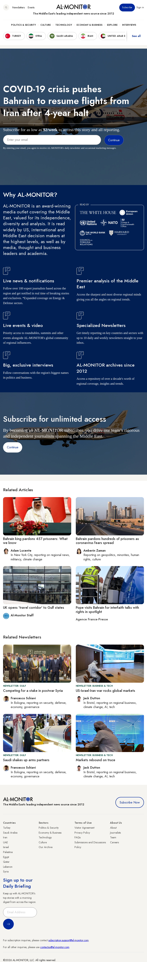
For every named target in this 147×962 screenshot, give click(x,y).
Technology (63, 25)
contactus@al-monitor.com (54, 947)
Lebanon (7, 867)
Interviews (129, 25)
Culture (45, 25)
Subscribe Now (130, 802)
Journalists (115, 833)
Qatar (6, 862)
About (113, 828)
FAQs (77, 837)
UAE (5, 842)
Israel (6, 847)
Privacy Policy (82, 833)
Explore (112, 25)
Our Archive (45, 847)
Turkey (6, 828)
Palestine (8, 852)
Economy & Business (89, 25)
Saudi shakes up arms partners (26, 760)
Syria (6, 871)
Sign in (140, 7)
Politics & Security (23, 25)
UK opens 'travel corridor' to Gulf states (33, 607)
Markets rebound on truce (95, 760)
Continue (12, 447)
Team (113, 837)
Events (31, 7)
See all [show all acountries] (136, 36)
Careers (114, 842)
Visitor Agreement (84, 828)
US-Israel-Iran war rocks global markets (105, 690)
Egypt (6, 857)
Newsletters (18, 7)
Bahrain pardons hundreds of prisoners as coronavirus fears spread (107, 540)
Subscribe (127, 7)
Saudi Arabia (10, 833)
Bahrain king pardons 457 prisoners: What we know (35, 540)
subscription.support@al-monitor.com (68, 940)
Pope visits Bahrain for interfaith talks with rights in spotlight (107, 609)
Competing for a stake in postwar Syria (33, 690)
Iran (5, 837)
